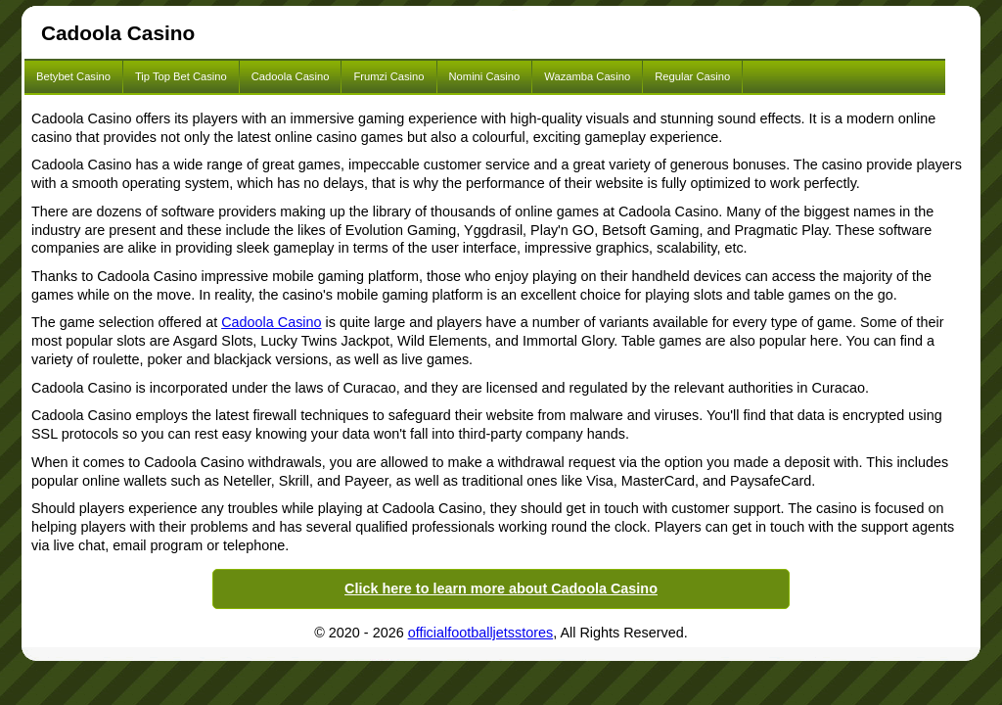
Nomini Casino (485, 76)
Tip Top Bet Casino (181, 76)
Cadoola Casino (290, 76)
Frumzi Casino (388, 76)
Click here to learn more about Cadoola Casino (501, 588)
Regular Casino (692, 76)
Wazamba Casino (587, 76)
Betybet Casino (73, 76)
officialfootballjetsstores (481, 632)
